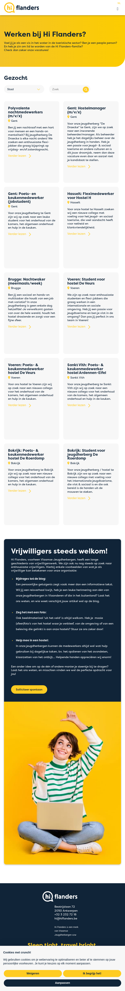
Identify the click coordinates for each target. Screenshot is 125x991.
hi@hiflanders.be (65, 918)
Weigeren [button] (33, 973)
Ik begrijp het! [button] (92, 973)
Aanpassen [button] (62, 982)
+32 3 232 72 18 (65, 914)
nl (119, 3)
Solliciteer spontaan (29, 689)
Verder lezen (17, 156)
